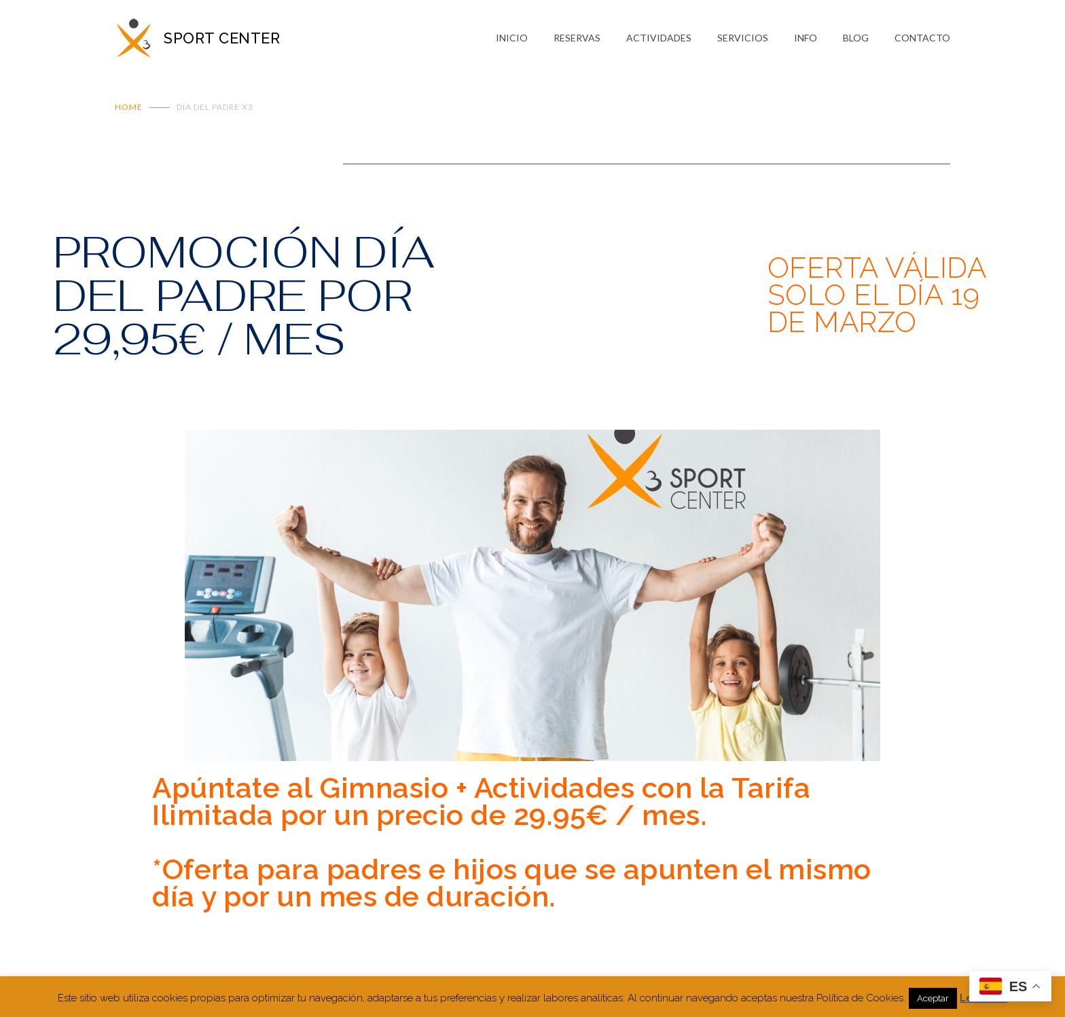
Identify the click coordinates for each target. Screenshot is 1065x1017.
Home (129, 107)
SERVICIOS (742, 37)
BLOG (856, 37)
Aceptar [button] (933, 998)
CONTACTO (922, 37)
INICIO (512, 37)
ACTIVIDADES (658, 37)
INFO (805, 37)
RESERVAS (577, 37)
